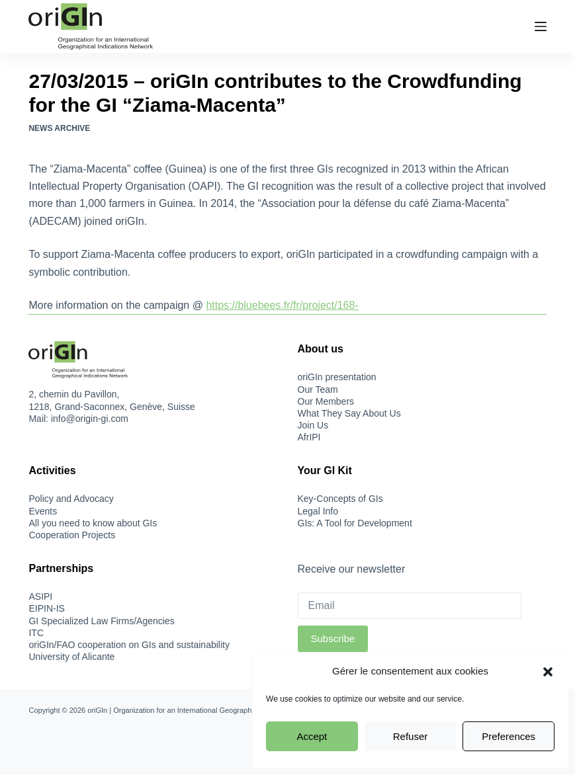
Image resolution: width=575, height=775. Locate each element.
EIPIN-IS (46, 608)
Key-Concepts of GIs (340, 498)
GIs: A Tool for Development (355, 523)
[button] (547, 671)
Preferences (508, 736)
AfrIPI (309, 437)
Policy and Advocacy (70, 498)
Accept (311, 736)
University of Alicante (71, 656)
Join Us (313, 425)
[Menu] (541, 26)
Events (42, 511)
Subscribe (333, 638)
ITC (36, 633)
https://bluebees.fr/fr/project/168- (282, 305)
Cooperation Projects (71, 535)
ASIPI (40, 596)
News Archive (59, 128)
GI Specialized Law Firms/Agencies (101, 621)
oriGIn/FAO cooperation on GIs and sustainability (129, 644)
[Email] (409, 605)
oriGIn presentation (337, 377)
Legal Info (318, 511)
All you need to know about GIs (92, 523)
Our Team (318, 389)
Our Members (326, 401)
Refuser (410, 736)
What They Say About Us (349, 413)
